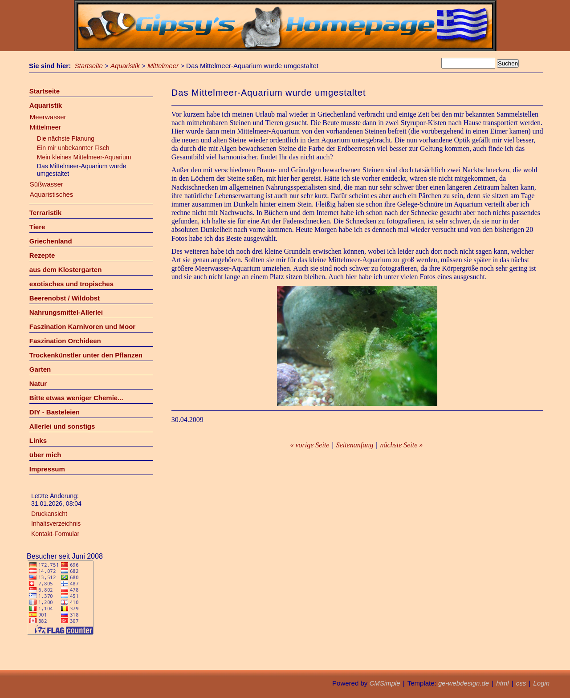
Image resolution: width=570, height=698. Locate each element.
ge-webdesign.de (463, 683)
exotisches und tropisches (71, 284)
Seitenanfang (355, 445)
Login (541, 683)
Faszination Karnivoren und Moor (82, 326)
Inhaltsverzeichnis (56, 523)
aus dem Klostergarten (65, 269)
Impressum (47, 469)
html (502, 683)
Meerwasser (48, 117)
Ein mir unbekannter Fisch (73, 147)
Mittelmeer (163, 65)
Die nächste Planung (65, 138)
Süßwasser (46, 184)
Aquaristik (125, 65)
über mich (45, 455)
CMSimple (384, 683)
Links (38, 440)
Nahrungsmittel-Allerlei (66, 312)
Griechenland (50, 241)
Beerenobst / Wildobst (64, 298)
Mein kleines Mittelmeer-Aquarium (84, 157)
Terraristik (45, 212)
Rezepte (42, 255)
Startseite (89, 65)
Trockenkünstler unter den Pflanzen (85, 355)
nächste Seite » (401, 445)
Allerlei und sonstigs (62, 426)
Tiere (37, 227)
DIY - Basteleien (54, 412)
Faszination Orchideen (65, 341)
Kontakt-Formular (55, 533)
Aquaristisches (51, 194)
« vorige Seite (309, 445)
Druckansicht (49, 513)
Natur (38, 383)
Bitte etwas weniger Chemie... (76, 398)
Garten (40, 369)
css (521, 683)
